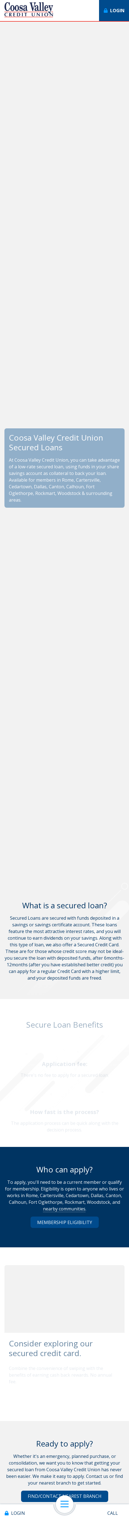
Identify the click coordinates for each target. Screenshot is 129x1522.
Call (112, 1513)
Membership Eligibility (64, 1222)
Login (18, 1513)
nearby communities (64, 1209)
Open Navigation (67, 1504)
